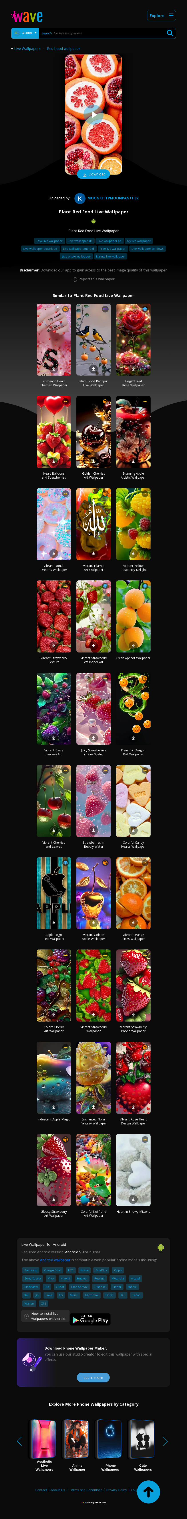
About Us (58, 1490)
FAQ (134, 1490)
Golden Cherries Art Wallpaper (93, 475)
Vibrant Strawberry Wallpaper (93, 1029)
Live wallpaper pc (110, 241)
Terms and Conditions (85, 1490)
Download (93, 174)
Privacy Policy (116, 1490)
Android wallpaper (55, 1260)
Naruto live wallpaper (110, 256)
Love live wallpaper (49, 241)
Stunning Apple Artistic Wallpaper (133, 475)
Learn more (93, 1377)
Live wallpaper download (40, 249)
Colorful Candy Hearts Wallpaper (133, 844)
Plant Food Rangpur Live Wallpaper (93, 383)
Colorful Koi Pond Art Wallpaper (93, 1213)
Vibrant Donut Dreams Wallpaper (53, 568)
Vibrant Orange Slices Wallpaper (133, 937)
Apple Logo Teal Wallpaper (53, 937)
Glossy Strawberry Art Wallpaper (54, 1213)
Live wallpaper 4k (80, 241)
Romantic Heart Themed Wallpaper (53, 383)
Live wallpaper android (79, 249)
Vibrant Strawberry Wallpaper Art (93, 660)
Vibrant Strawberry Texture (54, 660)
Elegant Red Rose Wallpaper (133, 383)
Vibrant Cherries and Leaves (53, 844)
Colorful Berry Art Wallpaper (54, 1029)
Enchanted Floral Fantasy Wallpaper (93, 1121)
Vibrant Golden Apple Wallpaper (93, 937)
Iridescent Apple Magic (54, 1119)
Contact (41, 1490)
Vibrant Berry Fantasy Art (53, 752)
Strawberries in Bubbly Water (93, 844)
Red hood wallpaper (63, 48)
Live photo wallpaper (76, 256)
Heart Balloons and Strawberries (54, 475)
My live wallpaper (139, 241)
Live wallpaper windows (147, 249)
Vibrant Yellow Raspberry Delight (133, 568)
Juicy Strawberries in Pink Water (93, 752)
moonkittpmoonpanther (106, 198)
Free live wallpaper (113, 249)
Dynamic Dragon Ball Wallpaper (133, 752)
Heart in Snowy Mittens (133, 1211)
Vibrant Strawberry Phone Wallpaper (133, 1029)
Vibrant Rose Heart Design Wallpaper (133, 1121)
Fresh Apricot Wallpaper (133, 658)
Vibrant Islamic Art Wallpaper (93, 568)
